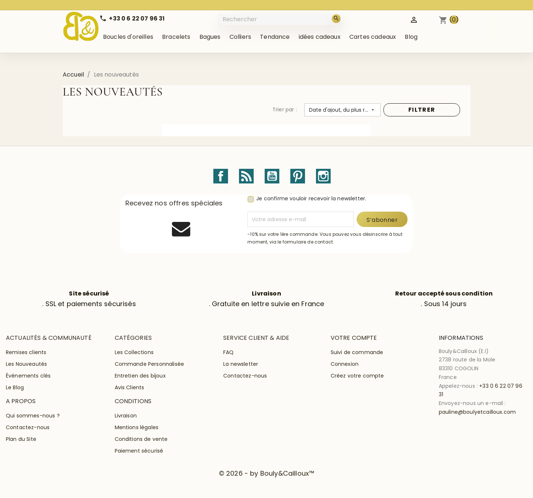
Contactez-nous (245, 375)
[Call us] (132, 18)
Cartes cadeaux (372, 37)
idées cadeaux (320, 37)
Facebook (220, 176)
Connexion (345, 364)
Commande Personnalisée (149, 364)
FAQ (228, 352)
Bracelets (176, 37)
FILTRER (421, 109)
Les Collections (134, 352)
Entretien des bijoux (140, 375)
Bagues (210, 37)
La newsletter (240, 364)
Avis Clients (129, 387)
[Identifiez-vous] (413, 19)
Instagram (323, 176)
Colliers (240, 37)
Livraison (126, 415)
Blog (411, 37)
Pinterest (297, 176)
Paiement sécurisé (139, 450)
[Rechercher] (280, 19)
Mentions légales (137, 427)
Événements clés (28, 375)
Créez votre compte (357, 375)
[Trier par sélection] (342, 109)
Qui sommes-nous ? (33, 415)
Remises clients (26, 352)
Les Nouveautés (26, 364)
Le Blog (15, 387)
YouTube (272, 176)
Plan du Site (21, 439)
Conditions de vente (141, 439)
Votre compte (354, 338)
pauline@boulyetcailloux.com (477, 412)
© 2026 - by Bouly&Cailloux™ (266, 473)
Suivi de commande (357, 352)
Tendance (275, 37)
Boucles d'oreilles (128, 37)
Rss (246, 176)
